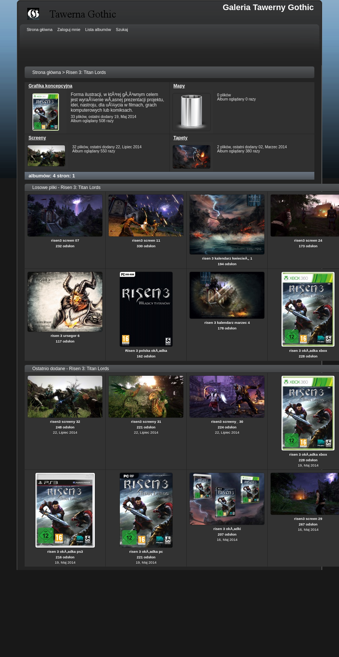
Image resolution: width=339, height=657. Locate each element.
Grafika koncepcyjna (50, 86)
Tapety (181, 137)
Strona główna (46, 72)
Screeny (37, 137)
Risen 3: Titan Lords (86, 72)
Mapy (179, 86)
